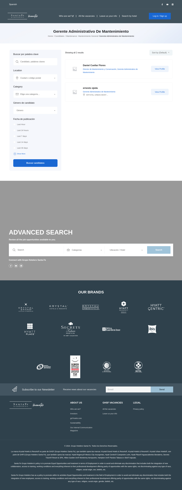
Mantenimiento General (88, 36)
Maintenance (71, 36)
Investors (73, 414)
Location (17, 70)
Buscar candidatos (35, 163)
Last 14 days (22, 142)
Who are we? (66, 16)
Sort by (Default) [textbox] (159, 53)
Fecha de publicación (24, 119)
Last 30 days (22, 148)
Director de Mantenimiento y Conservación (99, 69)
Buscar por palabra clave (25, 54)
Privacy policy (138, 409)
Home (50, 36)
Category (17, 87)
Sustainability (75, 423)
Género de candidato (24, 103)
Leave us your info (108, 16)
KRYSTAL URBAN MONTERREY (99, 95)
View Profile (160, 69)
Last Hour (21, 124)
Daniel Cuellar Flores (94, 65)
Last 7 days (22, 136)
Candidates (59, 36)
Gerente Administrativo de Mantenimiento (99, 92)
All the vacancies (86, 16)
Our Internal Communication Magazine (81, 429)
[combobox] (35, 78)
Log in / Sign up (160, 16)
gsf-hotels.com (76, 418)
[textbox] (33, 78)
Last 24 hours (23, 130)
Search (158, 250)
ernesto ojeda (90, 88)
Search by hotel (129, 16)
